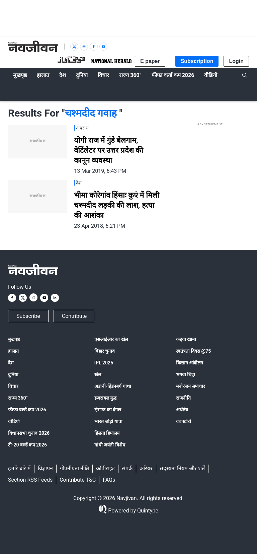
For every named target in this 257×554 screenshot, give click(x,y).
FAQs (109, 480)
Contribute (74, 316)
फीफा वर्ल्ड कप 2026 (27, 409)
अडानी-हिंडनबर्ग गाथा (112, 386)
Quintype (147, 510)
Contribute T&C (78, 480)
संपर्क (127, 468)
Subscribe (28, 316)
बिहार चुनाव (104, 351)
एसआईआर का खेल (111, 339)
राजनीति (183, 398)
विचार (13, 386)
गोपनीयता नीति (74, 468)
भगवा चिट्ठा (185, 374)
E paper (150, 61)
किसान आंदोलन (189, 362)
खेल (97, 374)
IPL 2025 (103, 362)
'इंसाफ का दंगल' (107, 409)
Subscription (197, 61)
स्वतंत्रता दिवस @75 (193, 351)
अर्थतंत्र (182, 409)
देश (11, 362)
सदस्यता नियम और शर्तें (182, 468)
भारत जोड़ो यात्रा (108, 421)
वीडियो (14, 421)
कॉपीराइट (105, 468)
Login (236, 61)
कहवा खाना (186, 339)
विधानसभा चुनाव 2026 (29, 433)
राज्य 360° (18, 398)
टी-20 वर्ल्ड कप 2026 (27, 444)
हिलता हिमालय (106, 433)
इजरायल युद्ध (105, 398)
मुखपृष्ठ (14, 339)
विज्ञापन (45, 468)
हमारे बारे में (19, 468)
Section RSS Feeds (30, 480)
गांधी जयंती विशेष (109, 444)
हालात (13, 351)
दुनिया (13, 374)
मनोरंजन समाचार (190, 386)
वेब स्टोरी (183, 421)
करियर (146, 468)
